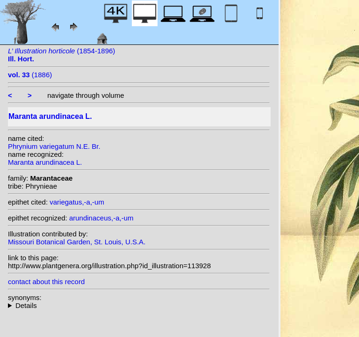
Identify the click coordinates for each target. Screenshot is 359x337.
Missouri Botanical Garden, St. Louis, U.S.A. (76, 242)
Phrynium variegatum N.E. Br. (54, 146)
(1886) (30, 75)
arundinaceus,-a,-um (101, 218)
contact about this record (46, 282)
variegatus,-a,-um (77, 202)
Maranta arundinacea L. (45, 162)
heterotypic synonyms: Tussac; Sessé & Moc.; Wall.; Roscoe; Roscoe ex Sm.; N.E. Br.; (139, 305)
